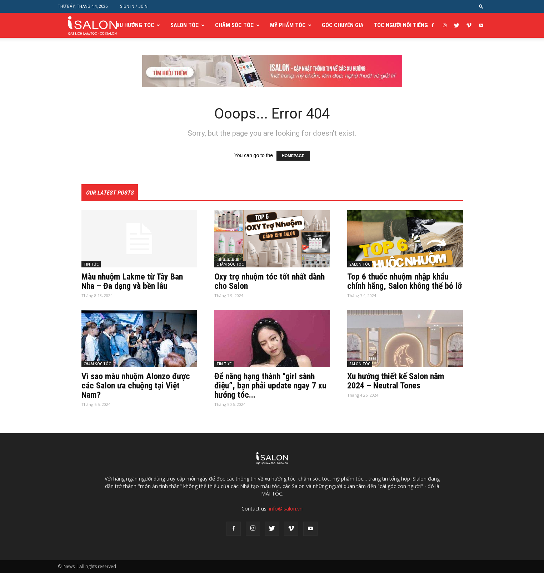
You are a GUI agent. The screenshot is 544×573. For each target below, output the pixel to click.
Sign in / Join (134, 6)
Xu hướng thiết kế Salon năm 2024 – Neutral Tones (395, 381)
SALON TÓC (184, 25)
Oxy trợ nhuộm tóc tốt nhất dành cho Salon (269, 281)
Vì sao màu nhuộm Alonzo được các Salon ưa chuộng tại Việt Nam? (135, 385)
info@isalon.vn (286, 508)
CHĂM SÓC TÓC (234, 25)
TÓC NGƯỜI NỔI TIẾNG (401, 25)
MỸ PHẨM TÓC (288, 25)
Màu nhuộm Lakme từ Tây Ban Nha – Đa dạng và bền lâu (132, 281)
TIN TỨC (91, 264)
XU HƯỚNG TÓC (135, 25)
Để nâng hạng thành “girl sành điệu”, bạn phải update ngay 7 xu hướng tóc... (270, 385)
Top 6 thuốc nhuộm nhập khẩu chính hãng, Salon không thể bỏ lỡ (404, 281)
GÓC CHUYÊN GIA (343, 25)
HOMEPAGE (293, 156)
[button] (481, 6)
